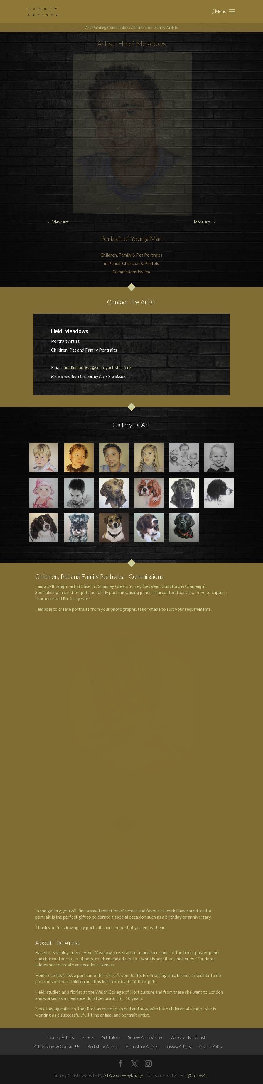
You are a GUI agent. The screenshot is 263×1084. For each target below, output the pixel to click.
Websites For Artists (189, 1037)
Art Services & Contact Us (57, 1046)
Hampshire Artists (142, 1046)
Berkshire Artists (102, 1046)
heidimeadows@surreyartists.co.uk (98, 367)
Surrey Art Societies (145, 1037)
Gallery (87, 1037)
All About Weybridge (123, 1075)
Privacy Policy (210, 1046)
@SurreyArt (197, 1075)
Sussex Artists (178, 1046)
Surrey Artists (61, 1037)
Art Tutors (111, 1037)
